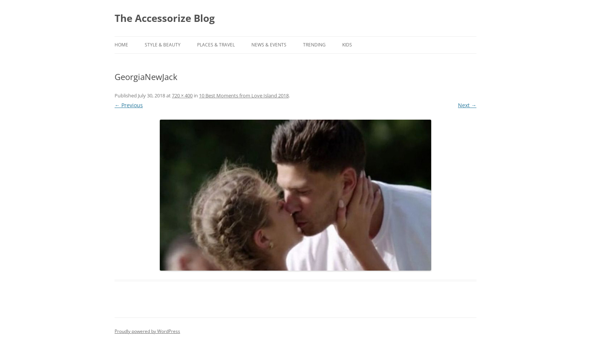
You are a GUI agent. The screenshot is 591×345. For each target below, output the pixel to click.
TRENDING (314, 45)
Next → (467, 105)
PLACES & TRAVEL (216, 45)
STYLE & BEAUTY (163, 45)
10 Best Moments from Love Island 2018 (244, 95)
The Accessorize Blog (165, 18)
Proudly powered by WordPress (147, 331)
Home (121, 45)
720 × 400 (182, 95)
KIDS (347, 45)
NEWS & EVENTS (268, 45)
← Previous (129, 105)
